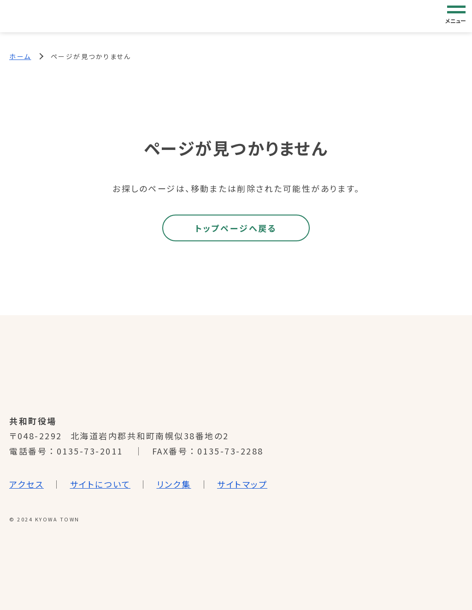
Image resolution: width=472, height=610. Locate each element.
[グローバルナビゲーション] (456, 16)
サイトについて (100, 484)
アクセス (26, 484)
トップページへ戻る (236, 228)
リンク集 (174, 484)
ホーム (20, 56)
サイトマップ (242, 484)
